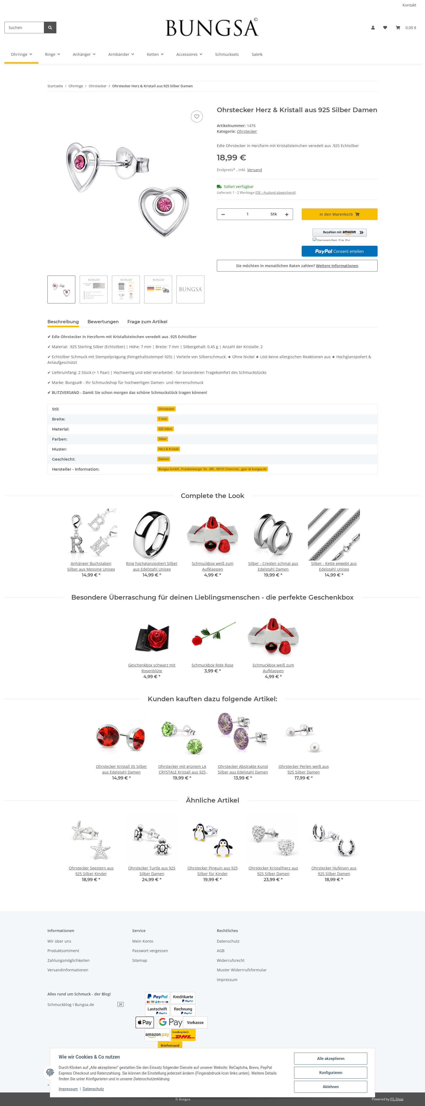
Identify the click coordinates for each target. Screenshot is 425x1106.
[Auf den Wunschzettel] (197, 116)
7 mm (163, 419)
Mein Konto (142, 941)
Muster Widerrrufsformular (242, 969)
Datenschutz (228, 941)
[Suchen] (24, 27)
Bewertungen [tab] (103, 321)
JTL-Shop (396, 1099)
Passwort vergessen (150, 950)
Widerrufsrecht (230, 960)
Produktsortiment (63, 950)
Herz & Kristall (169, 449)
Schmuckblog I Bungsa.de (85, 1004)
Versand (254, 169)
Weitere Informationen (337, 265)
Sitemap (139, 960)
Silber (163, 439)
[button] (373, 27)
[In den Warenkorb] (51, 103)
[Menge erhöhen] (287, 214)
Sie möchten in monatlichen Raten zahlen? (297, 265)
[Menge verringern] (223, 214)
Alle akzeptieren (330, 1058)
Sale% (257, 54)
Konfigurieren (330, 1073)
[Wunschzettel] (385, 27)
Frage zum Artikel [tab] (147, 321)
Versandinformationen (67, 969)
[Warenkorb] (406, 27)
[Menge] (248, 214)
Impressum (227, 979)
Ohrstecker (247, 131)
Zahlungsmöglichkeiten (68, 960)
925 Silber (165, 429)
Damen (164, 459)
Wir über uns (59, 941)
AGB (220, 950)
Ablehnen (331, 1087)
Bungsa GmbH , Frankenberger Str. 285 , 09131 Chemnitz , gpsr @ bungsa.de (212, 469)
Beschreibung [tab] (63, 321)
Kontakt (409, 5)
